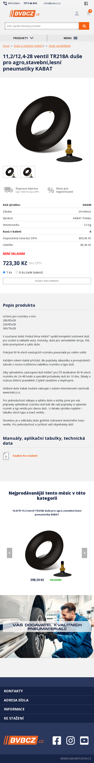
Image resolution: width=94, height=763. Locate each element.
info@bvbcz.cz (52, 3)
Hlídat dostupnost (47, 280)
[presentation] (9, 553)
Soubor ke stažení (25, 456)
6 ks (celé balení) (29, 272)
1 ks (8, 272)
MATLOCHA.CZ (83, 758)
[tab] (47, 691)
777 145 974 (30, 3)
